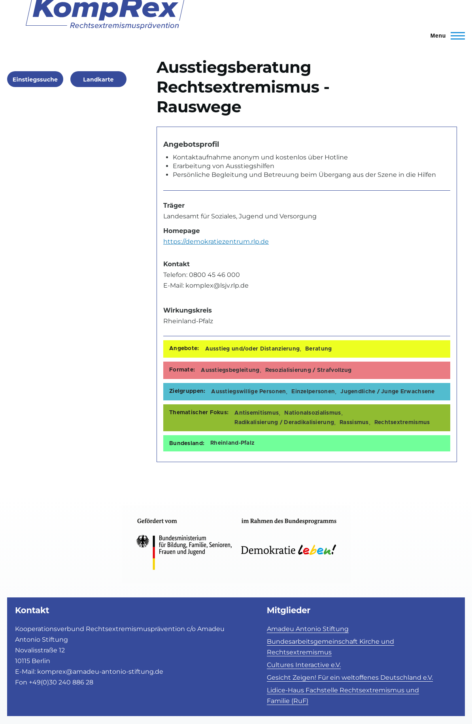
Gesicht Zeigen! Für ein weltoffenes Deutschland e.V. (350, 677)
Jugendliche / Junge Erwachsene (387, 391)
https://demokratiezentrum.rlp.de (216, 241)
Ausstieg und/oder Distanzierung (252, 349)
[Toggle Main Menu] (444, 35)
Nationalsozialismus (312, 413)
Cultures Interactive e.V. (304, 665)
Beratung (318, 349)
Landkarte (98, 79)
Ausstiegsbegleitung (230, 370)
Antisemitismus (256, 413)
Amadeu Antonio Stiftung (308, 629)
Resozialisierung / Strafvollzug (308, 370)
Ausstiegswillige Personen (248, 391)
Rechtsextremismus (402, 422)
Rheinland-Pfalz (232, 443)
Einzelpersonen (313, 391)
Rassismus (354, 422)
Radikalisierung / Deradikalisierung (284, 422)
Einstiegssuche (35, 79)
